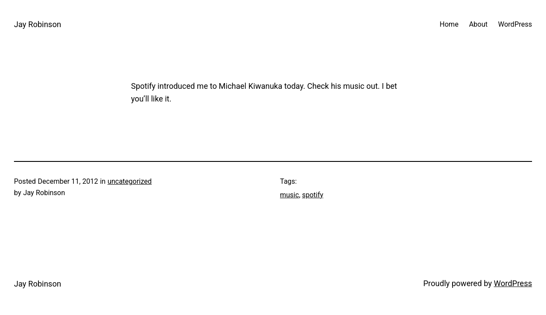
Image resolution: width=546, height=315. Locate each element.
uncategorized (129, 181)
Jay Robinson (37, 24)
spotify (313, 195)
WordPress (513, 283)
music (289, 195)
